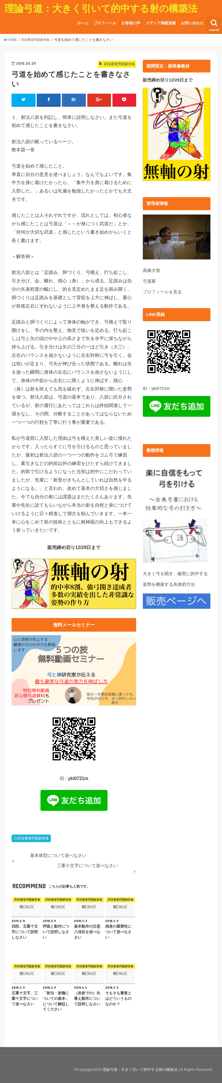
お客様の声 (130, 23)
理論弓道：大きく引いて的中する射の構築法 (101, 8)
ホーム (82, 23)
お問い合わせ (192, 23)
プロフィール (105, 23)
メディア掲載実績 (161, 23)
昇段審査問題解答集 (33, 838)
